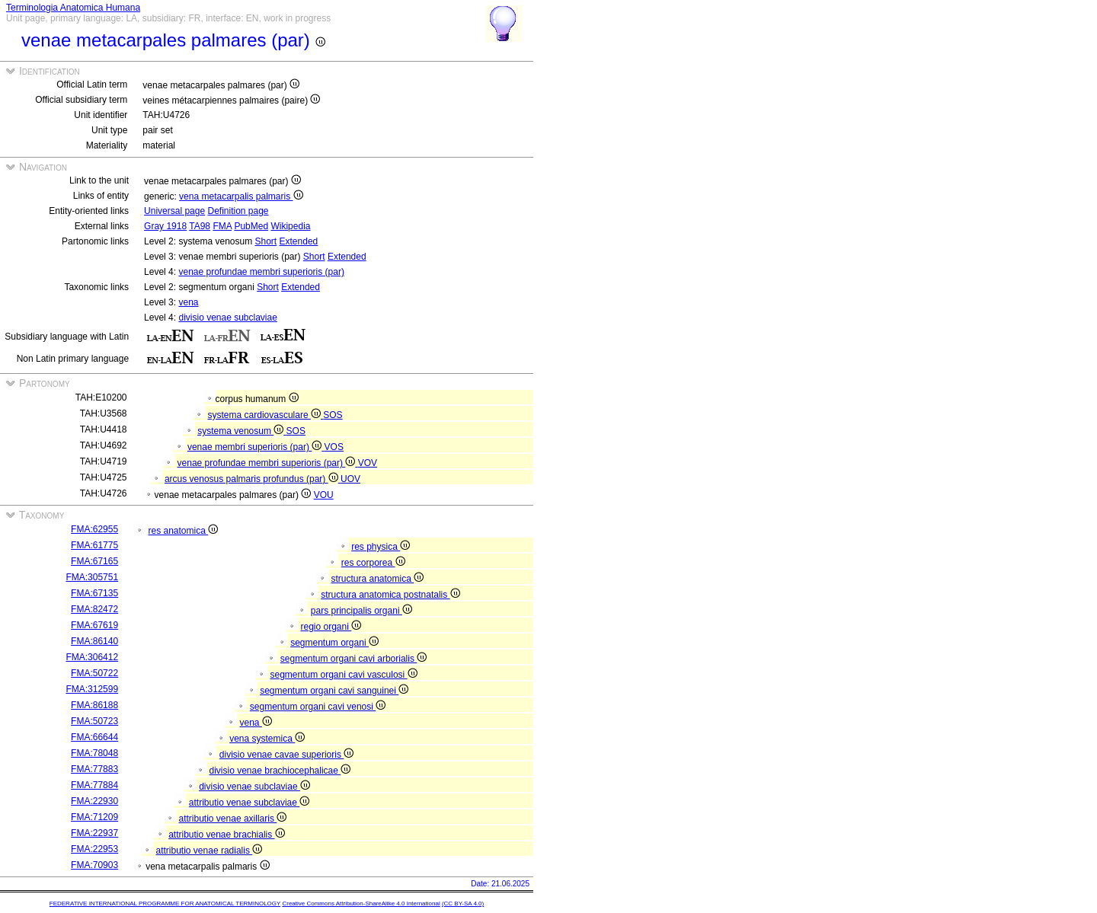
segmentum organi (334, 642)
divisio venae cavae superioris (286, 754)
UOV (350, 479)
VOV (367, 463)
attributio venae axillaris (233, 818)
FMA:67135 (94, 593)
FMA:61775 (94, 545)
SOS (332, 415)
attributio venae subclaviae (249, 802)
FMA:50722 (94, 673)
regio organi (331, 626)
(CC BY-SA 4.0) (463, 903)
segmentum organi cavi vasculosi (343, 674)
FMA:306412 (92, 657)
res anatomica (184, 530)
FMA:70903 (94, 865)
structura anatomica (377, 578)
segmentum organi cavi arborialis (353, 658)
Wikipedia (290, 226)
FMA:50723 (94, 721)
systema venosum (241, 431)
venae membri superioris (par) (256, 447)
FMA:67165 (94, 561)
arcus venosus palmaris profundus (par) (253, 479)
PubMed (251, 226)
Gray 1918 (165, 226)
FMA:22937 (94, 833)
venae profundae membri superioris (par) (261, 272)
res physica (380, 546)
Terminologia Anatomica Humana (73, 7)
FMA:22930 (94, 801)
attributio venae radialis (209, 850)
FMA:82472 (94, 609)
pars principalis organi (361, 610)
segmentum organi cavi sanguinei (334, 690)
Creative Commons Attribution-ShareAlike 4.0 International (361, 903)
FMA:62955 (94, 529)
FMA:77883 (94, 769)
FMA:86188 (94, 705)
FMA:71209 (94, 817)
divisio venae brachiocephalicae (280, 770)
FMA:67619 (94, 625)
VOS (334, 447)
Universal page (174, 211)
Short (265, 241)
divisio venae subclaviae (227, 317)
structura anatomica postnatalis (390, 594)
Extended (299, 241)
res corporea (373, 562)
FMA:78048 (94, 753)
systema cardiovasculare (266, 415)
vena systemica (267, 738)
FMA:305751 (92, 577)
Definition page (237, 211)
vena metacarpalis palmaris (240, 196)
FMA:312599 (92, 689)
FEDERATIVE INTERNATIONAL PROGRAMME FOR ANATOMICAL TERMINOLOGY (165, 903)
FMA (222, 226)
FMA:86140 (94, 641)
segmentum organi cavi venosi (317, 706)
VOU (324, 495)
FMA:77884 (94, 785)
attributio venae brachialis (226, 834)
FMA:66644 (94, 737)
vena (188, 302)
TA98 (199, 226)
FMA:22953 (94, 849)
